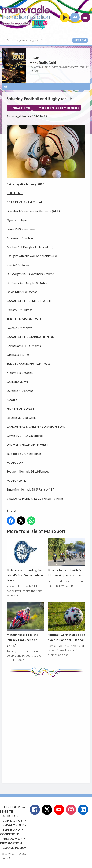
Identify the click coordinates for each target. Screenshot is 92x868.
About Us (10, 816)
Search (80, 40)
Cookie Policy (14, 847)
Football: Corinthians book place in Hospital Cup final (66, 621)
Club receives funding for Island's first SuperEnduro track (25, 560)
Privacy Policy (14, 825)
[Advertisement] (46, 727)
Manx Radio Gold (42, 63)
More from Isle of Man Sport (59, 107)
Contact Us (12, 820)
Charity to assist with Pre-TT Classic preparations (66, 557)
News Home (21, 107)
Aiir (9, 858)
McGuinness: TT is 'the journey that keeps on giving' (25, 624)
